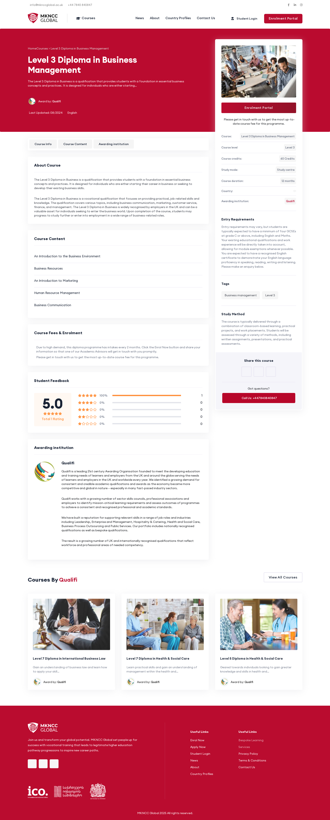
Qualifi (56, 101)
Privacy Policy (248, 754)
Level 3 (270, 295)
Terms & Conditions (252, 760)
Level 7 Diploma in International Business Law (69, 676)
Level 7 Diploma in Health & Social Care (157, 676)
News (140, 18)
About (155, 18)
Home (32, 48)
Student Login (200, 754)
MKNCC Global (148, 813)
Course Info (43, 144)
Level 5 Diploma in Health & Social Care (251, 676)
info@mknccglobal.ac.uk (46, 5)
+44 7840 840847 (80, 5)
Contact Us (206, 18)
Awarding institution (114, 144)
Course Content (75, 144)
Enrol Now (197, 740)
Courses (88, 18)
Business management (241, 295)
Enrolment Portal (259, 108)
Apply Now (198, 747)
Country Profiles (178, 18)
